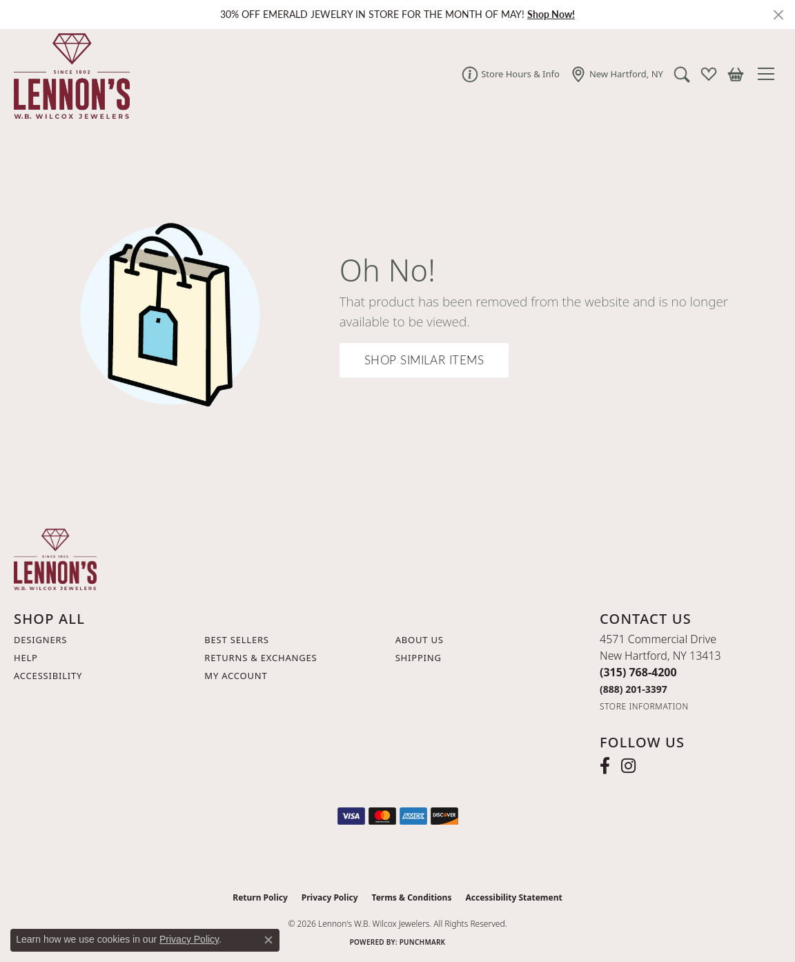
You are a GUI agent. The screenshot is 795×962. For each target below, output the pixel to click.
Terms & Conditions (412, 897)
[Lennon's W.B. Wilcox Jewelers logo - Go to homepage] (68, 74)
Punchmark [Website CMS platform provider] (423, 942)
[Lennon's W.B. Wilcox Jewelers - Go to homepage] (55, 558)
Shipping (418, 657)
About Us (419, 640)
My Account (235, 675)
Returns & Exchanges (260, 657)
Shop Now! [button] (551, 14)
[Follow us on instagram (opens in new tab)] (628, 766)
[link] (511, 74)
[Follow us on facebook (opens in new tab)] (605, 766)
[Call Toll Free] (633, 689)
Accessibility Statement (513, 897)
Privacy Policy (330, 897)
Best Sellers (236, 640)
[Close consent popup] (268, 940)
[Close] (778, 14)
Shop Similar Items (424, 360)
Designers (40, 640)
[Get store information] (644, 706)
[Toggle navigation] (769, 74)
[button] (682, 74)
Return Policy (260, 897)
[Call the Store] (638, 672)
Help (26, 657)
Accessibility (48, 675)
